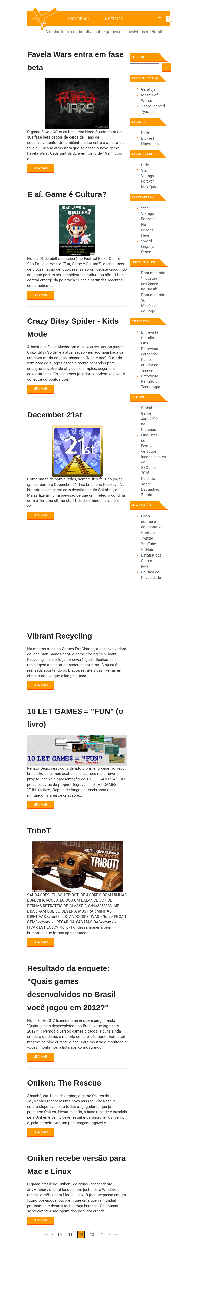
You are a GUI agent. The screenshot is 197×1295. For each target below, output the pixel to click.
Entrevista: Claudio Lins (150, 337)
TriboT (39, 830)
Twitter (147, 538)
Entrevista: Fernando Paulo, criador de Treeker (150, 359)
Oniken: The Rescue (64, 1083)
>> (116, 1234)
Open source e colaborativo (152, 521)
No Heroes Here (147, 230)
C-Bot (146, 164)
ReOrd (146, 132)
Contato (148, 532)
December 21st (54, 415)
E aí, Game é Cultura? (67, 194)
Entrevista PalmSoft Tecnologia (150, 381)
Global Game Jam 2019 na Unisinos (149, 419)
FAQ (144, 566)
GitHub (147, 549)
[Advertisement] (77, 574)
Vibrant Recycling (59, 636)
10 (59, 1234)
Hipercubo (150, 144)
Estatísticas (151, 555)
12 (81, 1234)
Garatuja (148, 89)
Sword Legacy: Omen (147, 246)
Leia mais (41, 168)
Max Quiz (149, 187)
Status (146, 561)
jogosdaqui (79, 19)
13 (92, 1234)
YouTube (148, 544)
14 (103, 1234)
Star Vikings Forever (147, 176)
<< (46, 1234)
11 (70, 1234)
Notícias (114, 19)
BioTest (147, 138)
